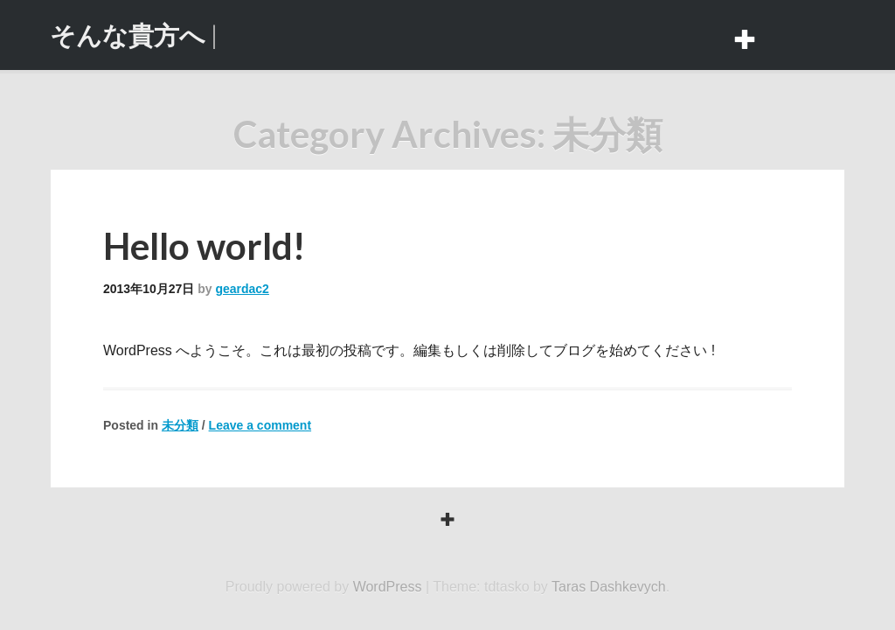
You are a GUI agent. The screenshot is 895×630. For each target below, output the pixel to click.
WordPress (387, 586)
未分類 (180, 425)
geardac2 (241, 289)
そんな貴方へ (127, 35)
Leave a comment (260, 425)
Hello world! (204, 246)
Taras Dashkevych (609, 586)
